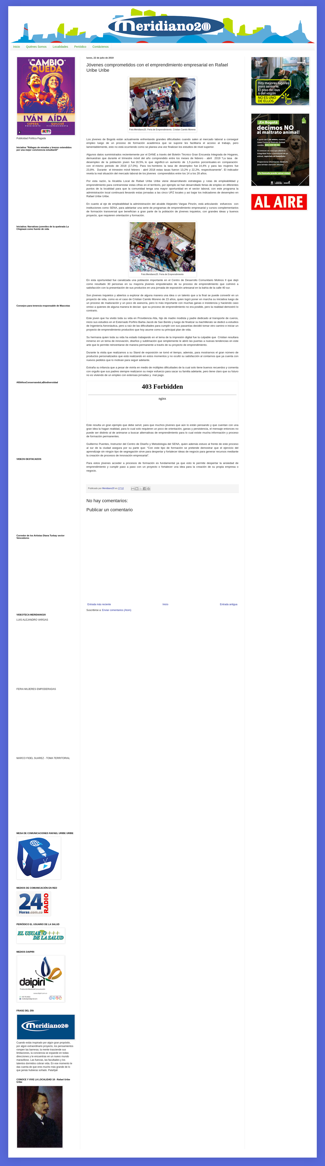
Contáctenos (100, 46)
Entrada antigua (228, 604)
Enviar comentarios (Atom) (116, 610)
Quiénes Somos (36, 46)
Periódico (80, 46)
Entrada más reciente (99, 604)
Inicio (16, 46)
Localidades (60, 46)
